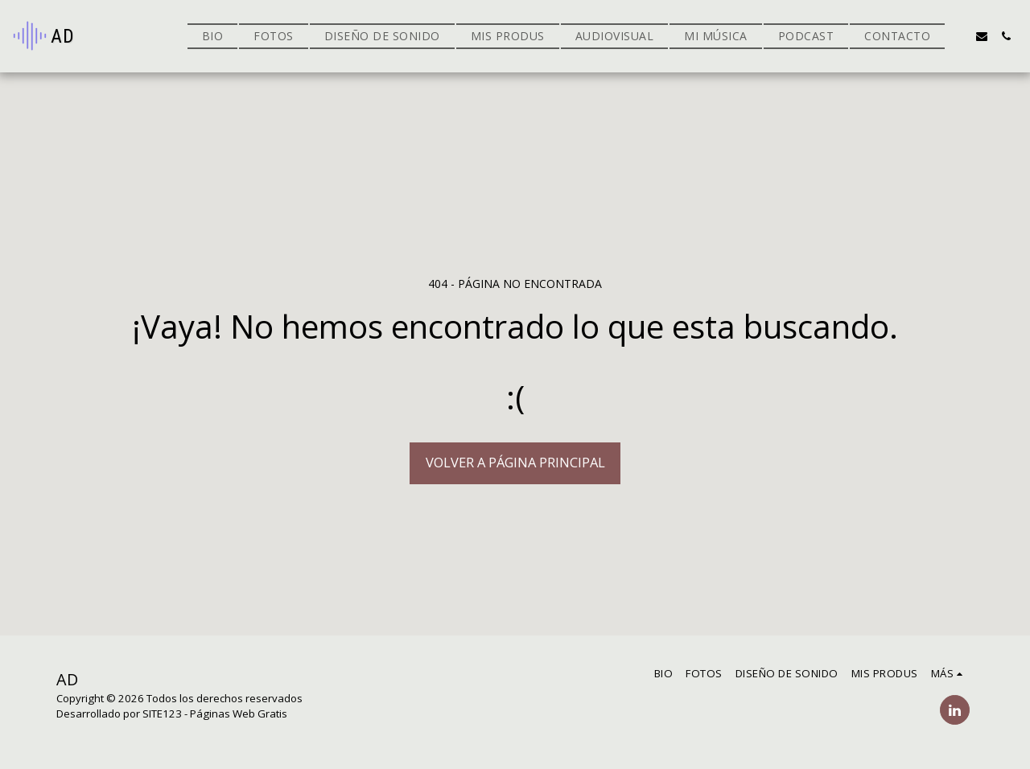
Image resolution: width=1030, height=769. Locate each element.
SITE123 (162, 713)
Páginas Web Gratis (238, 713)
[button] (957, 36)
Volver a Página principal (515, 462)
